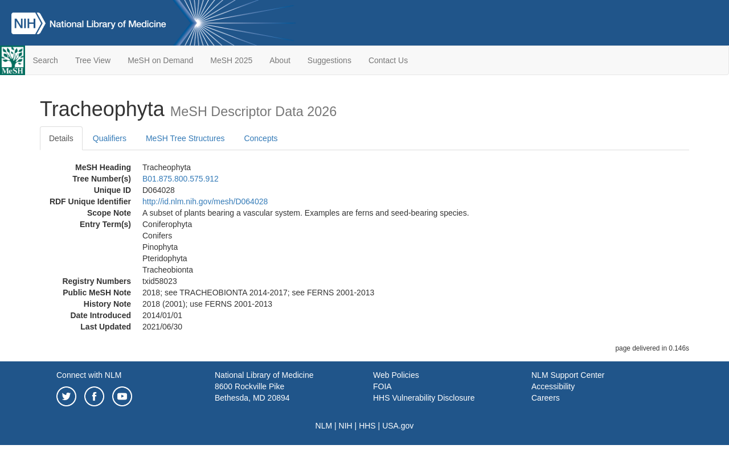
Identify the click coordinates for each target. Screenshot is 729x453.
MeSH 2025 (231, 60)
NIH (346, 425)
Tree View (92, 60)
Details (61, 138)
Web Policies (396, 375)
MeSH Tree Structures (185, 138)
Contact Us (388, 60)
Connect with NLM (88, 375)
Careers (545, 397)
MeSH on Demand (160, 60)
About (279, 60)
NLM (324, 425)
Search (45, 60)
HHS (367, 425)
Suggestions (329, 60)
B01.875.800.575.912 (180, 178)
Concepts (260, 138)
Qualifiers (109, 138)
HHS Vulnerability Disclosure (423, 397)
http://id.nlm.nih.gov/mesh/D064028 (205, 201)
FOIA (382, 386)
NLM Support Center (567, 375)
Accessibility (553, 386)
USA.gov (397, 425)
